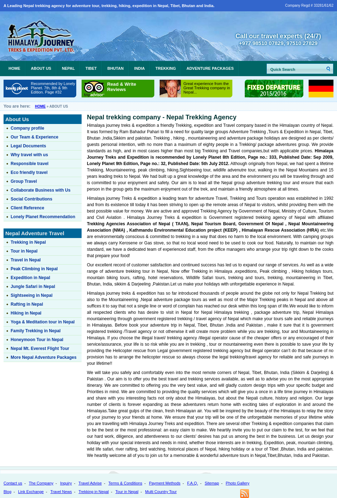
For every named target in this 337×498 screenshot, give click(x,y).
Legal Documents (28, 145)
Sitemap (212, 483)
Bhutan (115, 68)
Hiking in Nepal (26, 313)
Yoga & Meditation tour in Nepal (42, 321)
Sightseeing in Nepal (32, 295)
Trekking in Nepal (28, 242)
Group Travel (24, 181)
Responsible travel (30, 163)
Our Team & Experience (35, 137)
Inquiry (66, 483)
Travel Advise (90, 483)
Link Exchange (31, 491)
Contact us (13, 483)
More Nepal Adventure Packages (44, 357)
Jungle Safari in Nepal (33, 286)
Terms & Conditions (125, 483)
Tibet (91, 68)
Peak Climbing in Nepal (34, 268)
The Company (41, 483)
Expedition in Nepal (30, 277)
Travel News (61, 491)
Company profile (27, 128)
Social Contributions (31, 199)
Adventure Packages (210, 68)
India (139, 68)
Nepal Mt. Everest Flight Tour (40, 348)
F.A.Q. (192, 483)
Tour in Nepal (24, 251)
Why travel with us (29, 154)
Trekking (165, 68)
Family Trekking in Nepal (36, 330)
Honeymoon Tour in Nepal (37, 339)
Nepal (68, 68)
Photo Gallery (237, 483)
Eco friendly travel (29, 172)
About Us (41, 68)
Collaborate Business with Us (41, 190)
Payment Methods (165, 483)
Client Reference (27, 207)
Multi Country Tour (161, 491)
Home (14, 68)
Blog (7, 491)
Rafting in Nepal (27, 304)
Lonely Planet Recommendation (43, 216)
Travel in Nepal (26, 260)
